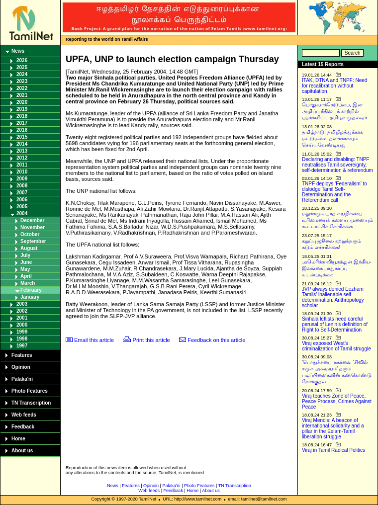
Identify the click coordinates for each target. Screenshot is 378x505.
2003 (21, 304)
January (29, 297)
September (33, 241)
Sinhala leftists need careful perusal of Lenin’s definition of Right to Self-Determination (335, 324)
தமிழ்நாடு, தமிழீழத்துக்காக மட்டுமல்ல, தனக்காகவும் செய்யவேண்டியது (332, 138)
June (26, 262)
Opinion (20, 367)
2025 (21, 67)
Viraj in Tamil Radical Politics (333, 450)
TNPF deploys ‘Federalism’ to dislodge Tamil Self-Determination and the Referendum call (334, 192)
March (27, 283)
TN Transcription (31, 403)
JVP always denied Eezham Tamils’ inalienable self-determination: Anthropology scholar (333, 297)
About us (22, 450)
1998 (21, 338)
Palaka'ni (22, 379)
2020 (21, 102)
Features (21, 355)
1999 (21, 332)
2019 (21, 109)
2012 (21, 158)
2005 (21, 206)
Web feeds (23, 415)
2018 (21, 116)
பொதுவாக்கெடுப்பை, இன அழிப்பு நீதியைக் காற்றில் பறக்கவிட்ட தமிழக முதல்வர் (334, 111)
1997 (21, 345)
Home (18, 438)
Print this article (151, 340)
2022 (21, 88)
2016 (21, 130)
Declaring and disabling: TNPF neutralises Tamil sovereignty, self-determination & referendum (337, 165)
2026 (21, 60)
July (25, 255)
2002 (21, 311)
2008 (21, 185)
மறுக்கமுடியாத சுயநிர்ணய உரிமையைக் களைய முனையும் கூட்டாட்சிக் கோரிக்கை (337, 220)
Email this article (94, 340)
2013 (21, 151)
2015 (21, 137)
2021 (21, 95)
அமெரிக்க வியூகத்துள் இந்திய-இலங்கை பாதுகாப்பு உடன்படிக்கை (337, 268)
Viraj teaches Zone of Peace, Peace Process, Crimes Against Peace (337, 401)
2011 (21, 165)
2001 (21, 318)
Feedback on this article (216, 340)
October (29, 234)
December (32, 220)
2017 (21, 123)
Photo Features (29, 391)
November (32, 227)
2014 (21, 144)
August (28, 248)
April (26, 276)
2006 (21, 199)
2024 (21, 74)
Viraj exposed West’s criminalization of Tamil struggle (336, 345)
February (31, 290)
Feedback (22, 426)
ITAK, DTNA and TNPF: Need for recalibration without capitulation (334, 86)
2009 (21, 178)
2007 (21, 192)
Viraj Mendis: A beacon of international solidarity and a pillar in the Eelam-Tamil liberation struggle (333, 428)
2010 (21, 171)
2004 (21, 213)
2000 (21, 325)
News (17, 51)
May (25, 269)
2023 (21, 81)
